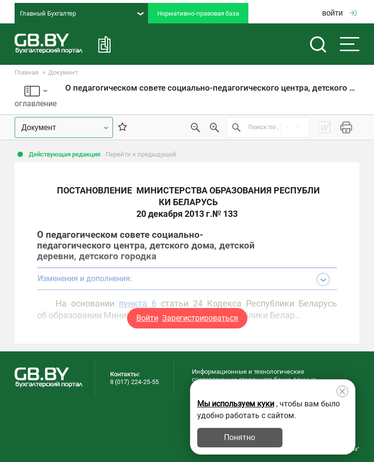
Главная (26, 72)
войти (339, 13)
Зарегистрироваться (200, 318)
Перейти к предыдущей (141, 154)
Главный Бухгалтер (82, 13)
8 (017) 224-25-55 (134, 381)
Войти (147, 318)
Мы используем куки (235, 403)
